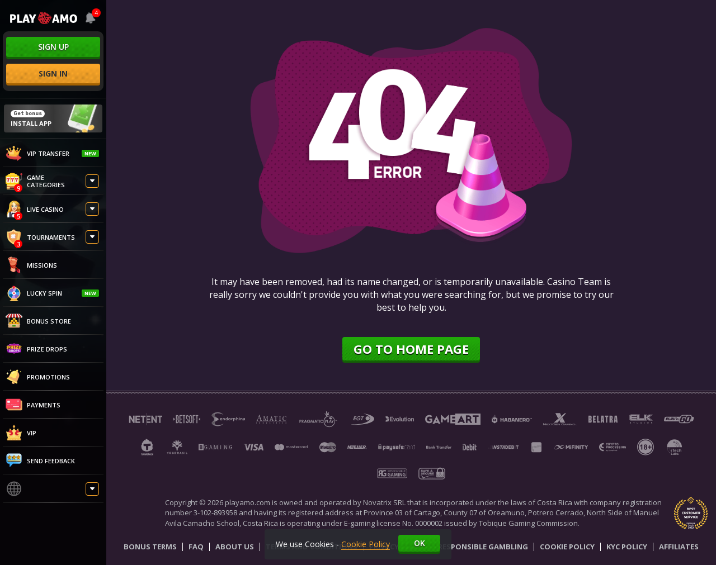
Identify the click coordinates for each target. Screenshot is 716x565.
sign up (53, 46)
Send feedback (40, 460)
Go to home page (411, 348)
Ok (419, 543)
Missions (31, 265)
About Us (234, 547)
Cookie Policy (567, 547)
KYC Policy (626, 547)
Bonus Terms (150, 547)
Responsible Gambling (483, 547)
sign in (53, 73)
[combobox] (89, 18)
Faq (196, 547)
